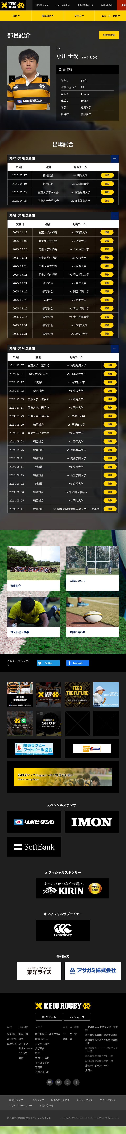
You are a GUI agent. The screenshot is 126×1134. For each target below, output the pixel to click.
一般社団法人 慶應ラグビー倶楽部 (101, 1036)
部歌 (37, 1060)
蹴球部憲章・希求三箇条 (48, 1041)
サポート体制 (42, 1065)
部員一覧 (23, 1041)
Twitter (48, 670)
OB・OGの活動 (73, 5)
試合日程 (11, 1041)
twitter (58, 1090)
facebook (76, 1090)
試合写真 (11, 1051)
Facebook (78, 670)
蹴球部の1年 (41, 1046)
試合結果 (11, 1046)
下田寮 (38, 1075)
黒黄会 (119, 5)
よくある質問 (42, 1070)
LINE (52, 1089)
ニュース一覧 (70, 1041)
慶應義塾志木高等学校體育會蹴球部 (101, 1049)
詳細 (107, 175)
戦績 (21, 1065)
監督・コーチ (26, 1056)
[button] (45, 78)
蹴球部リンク (58, 5)
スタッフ (23, 1051)
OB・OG (23, 1060)
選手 (21, 1046)
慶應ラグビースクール (96, 1073)
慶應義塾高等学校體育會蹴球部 (101, 1042)
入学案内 (39, 1056)
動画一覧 (67, 1046)
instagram (67, 1090)
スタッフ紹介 (42, 1051)
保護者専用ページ (89, 5)
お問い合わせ (105, 5)
